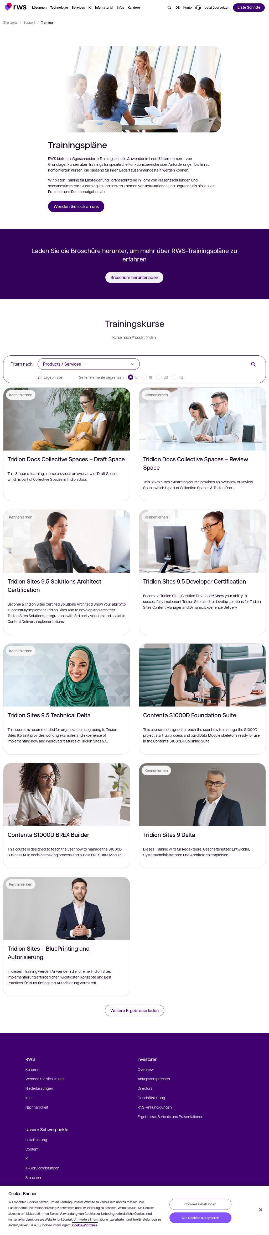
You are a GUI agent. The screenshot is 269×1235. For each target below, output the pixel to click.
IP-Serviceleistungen (42, 1168)
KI (27, 1158)
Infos (29, 1097)
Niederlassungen (39, 1088)
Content (31, 1149)
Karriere (32, 1069)
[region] (134, 1210)
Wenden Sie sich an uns (44, 1078)
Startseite (10, 22)
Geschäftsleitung (151, 1097)
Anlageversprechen (154, 1078)
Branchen (33, 1177)
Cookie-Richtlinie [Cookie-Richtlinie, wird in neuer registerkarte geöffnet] (84, 1225)
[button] (15, 6)
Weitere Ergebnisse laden (134, 1010)
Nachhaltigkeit (36, 1107)
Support (29, 22)
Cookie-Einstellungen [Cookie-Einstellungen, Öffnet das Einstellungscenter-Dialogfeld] (200, 1204)
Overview (146, 1069)
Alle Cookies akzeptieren (200, 1217)
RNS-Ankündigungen (155, 1107)
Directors (145, 1088)
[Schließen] (260, 1210)
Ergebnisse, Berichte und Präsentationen (170, 1116)
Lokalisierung (36, 1139)
